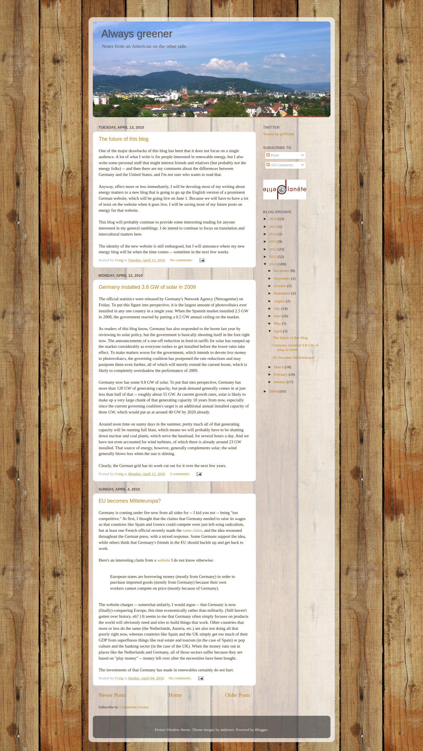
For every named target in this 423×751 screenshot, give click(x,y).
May (278, 323)
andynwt (227, 730)
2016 (273, 219)
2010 (273, 264)
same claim (192, 530)
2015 (273, 226)
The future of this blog (124, 139)
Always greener (136, 34)
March (279, 367)
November (282, 278)
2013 (273, 241)
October (280, 286)
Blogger (261, 730)
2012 (273, 249)
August (280, 301)
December (282, 270)
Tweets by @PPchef (278, 134)
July (277, 308)
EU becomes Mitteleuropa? (130, 501)
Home (175, 695)
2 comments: (180, 474)
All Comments (279, 165)
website (163, 560)
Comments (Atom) (134, 707)
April (278, 331)
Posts (272, 155)
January (280, 382)
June (278, 316)
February (281, 374)
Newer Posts (112, 695)
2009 (273, 391)
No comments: (182, 260)
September (282, 293)
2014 (273, 234)
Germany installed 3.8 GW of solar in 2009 (147, 287)
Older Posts (237, 695)
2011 (273, 256)
